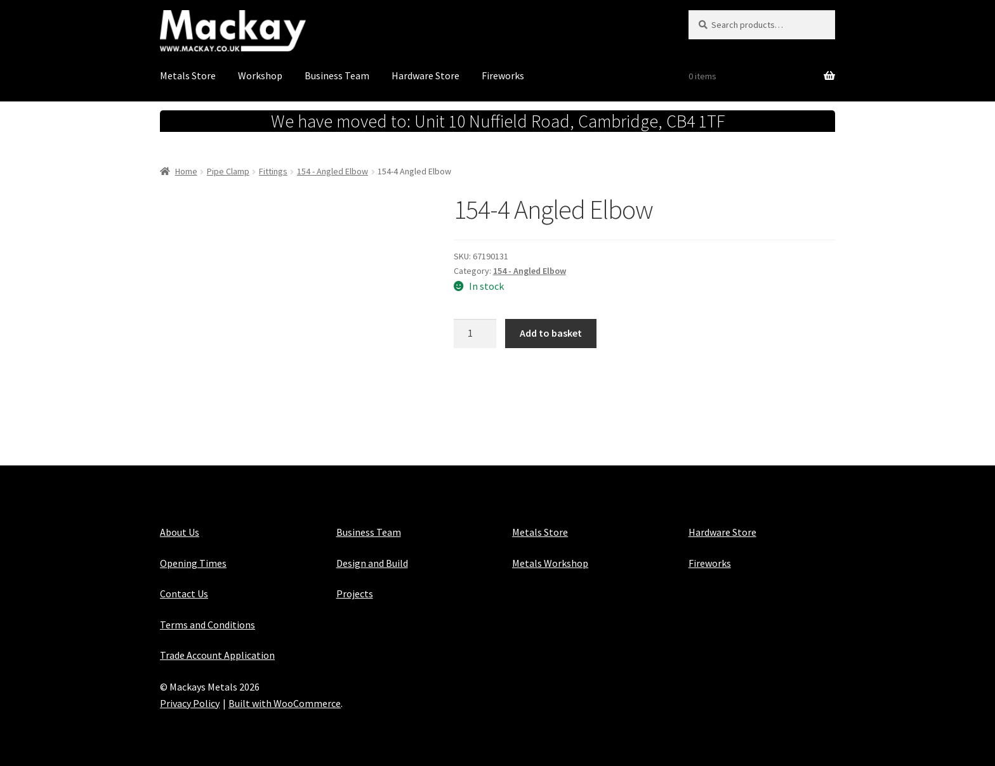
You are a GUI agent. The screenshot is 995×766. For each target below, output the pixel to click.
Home (186, 171)
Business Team (337, 75)
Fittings (273, 171)
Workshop (260, 75)
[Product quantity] (475, 333)
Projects (354, 593)
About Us (179, 532)
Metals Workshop (550, 563)
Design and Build (372, 563)
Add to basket (551, 333)
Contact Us (184, 593)
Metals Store (188, 75)
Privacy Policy (190, 703)
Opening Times (193, 563)
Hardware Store (425, 75)
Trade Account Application (217, 655)
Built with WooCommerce (284, 703)
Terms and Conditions (207, 624)
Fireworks (503, 75)
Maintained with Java (206, 719)
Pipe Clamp (228, 171)
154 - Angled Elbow (332, 171)
